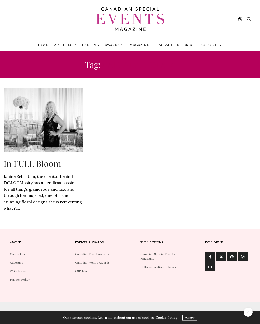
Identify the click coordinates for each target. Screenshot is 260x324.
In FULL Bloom (32, 163)
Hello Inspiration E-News (158, 267)
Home (42, 45)
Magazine (139, 45)
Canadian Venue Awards (92, 262)
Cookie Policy (166, 318)
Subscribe (210, 45)
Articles (63, 45)
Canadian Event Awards (92, 254)
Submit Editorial (176, 45)
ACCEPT (190, 318)
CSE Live (81, 271)
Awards (112, 45)
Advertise (16, 262)
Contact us (17, 254)
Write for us (18, 271)
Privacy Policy (20, 279)
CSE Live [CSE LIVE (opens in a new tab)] (90, 45)
